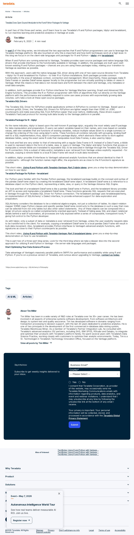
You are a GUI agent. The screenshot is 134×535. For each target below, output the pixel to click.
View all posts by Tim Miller (34, 334)
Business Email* (79, 356)
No (84, 373)
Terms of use (104, 521)
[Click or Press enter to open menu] (127, 3)
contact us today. (101, 247)
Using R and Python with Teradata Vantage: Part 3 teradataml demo (57, 225)
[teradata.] (9, 3)
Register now (20, 520)
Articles (27, 288)
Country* (74, 361)
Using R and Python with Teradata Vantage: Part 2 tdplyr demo (54, 163)
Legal (91, 521)
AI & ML (12, 288)
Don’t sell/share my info (69, 521)
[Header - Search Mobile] (120, 3)
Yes (74, 373)
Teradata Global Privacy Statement (91, 408)
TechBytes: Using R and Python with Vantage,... (78, 441)
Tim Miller (19, 37)
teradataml (107, 55)
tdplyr (93, 55)
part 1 (11, 50)
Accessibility (120, 521)
